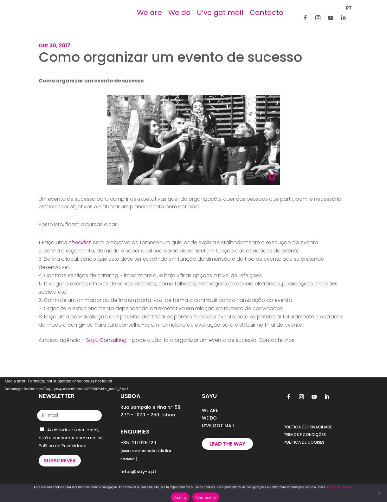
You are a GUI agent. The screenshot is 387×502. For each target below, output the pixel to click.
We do (179, 12)
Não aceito (206, 497)
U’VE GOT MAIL (218, 425)
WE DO (209, 418)
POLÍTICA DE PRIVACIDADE (308, 427)
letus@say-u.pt (138, 471)
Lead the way (227, 443)
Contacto (266, 12)
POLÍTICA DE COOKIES (304, 442)
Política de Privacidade (63, 446)
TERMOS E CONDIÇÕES (305, 434)
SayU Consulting (106, 340)
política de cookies (339, 487)
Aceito (180, 497)
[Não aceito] (379, 493)
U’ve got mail (220, 12)
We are (149, 12)
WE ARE (210, 410)
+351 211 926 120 (138, 443)
